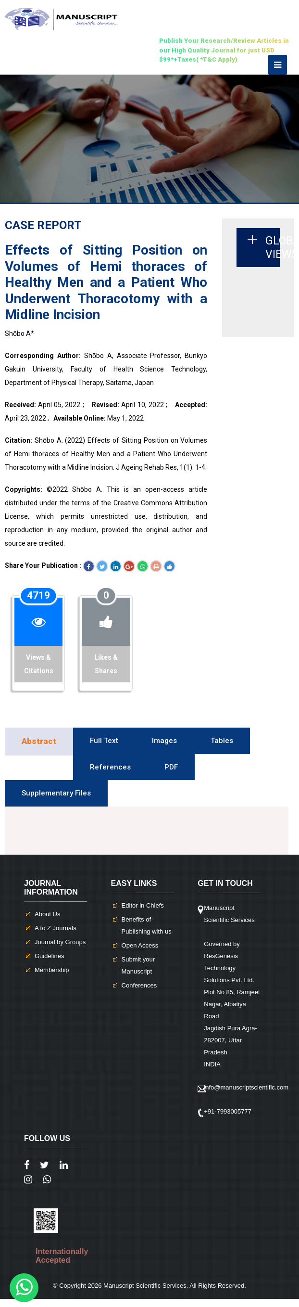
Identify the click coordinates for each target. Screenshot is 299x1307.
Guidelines (49, 956)
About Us (47, 914)
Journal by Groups (60, 942)
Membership (52, 970)
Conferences (139, 985)
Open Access (140, 945)
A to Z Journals (55, 928)
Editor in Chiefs (143, 905)
